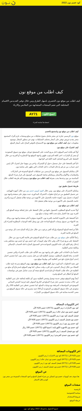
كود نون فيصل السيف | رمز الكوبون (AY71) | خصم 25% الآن (53, 331)
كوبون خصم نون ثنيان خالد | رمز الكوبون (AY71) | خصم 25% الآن (52, 312)
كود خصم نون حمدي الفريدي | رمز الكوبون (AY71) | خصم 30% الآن (50, 335)
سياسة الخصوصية (73, 393)
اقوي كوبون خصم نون (35, 191)
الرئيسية (77, 389)
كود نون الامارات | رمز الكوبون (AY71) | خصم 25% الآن (55, 308)
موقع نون (61, 237)
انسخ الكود (49, 114)
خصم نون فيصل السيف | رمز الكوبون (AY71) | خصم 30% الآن (53, 320)
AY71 (33, 114)
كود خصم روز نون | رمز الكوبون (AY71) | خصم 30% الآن (55, 323)
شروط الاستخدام (73, 397)
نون (72, 136)
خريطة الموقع (75, 400)
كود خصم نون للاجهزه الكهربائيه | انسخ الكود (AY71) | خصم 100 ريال (50, 327)
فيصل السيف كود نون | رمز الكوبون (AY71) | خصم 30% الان (53, 316)
